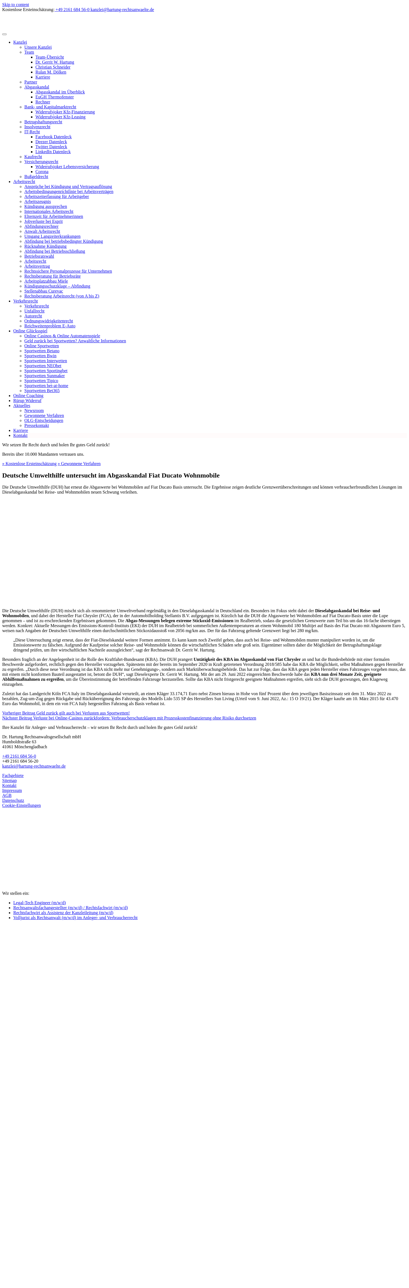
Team (29, 52)
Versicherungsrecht (41, 161)
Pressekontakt (36, 425)
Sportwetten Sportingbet (46, 370)
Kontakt (20, 435)
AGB (7, 795)
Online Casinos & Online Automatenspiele (62, 335)
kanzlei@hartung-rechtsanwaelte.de (34, 766)
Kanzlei (20, 42)
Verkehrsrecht (25, 301)
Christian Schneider (53, 67)
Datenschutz (13, 800)
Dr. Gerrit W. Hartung (54, 62)
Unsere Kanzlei (38, 47)
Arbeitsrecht (24, 181)
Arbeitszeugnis (37, 201)
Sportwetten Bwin (40, 355)
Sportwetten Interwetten (45, 360)
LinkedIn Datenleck (53, 151)
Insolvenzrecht (37, 126)
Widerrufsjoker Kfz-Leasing (60, 116)
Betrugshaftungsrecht (43, 121)
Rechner (42, 102)
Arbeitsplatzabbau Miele (46, 281)
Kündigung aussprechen (45, 206)
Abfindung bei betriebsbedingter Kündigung (63, 241)
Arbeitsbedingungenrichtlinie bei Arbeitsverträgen (68, 191)
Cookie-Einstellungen (21, 805)
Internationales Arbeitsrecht (48, 211)
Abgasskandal (36, 87)
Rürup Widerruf (27, 400)
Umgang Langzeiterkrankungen (52, 236)
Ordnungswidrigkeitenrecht (48, 321)
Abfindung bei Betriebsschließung (54, 251)
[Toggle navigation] (4, 34)
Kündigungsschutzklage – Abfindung (57, 286)
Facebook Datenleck (53, 136)
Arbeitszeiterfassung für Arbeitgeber (56, 196)
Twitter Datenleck (51, 146)
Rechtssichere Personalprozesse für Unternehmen (68, 271)
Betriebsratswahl (39, 256)
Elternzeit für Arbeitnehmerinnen (53, 216)
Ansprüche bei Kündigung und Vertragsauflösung (68, 186)
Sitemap (9, 780)
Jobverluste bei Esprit (43, 221)
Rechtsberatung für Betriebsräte (52, 276)
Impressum (12, 790)
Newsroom (34, 410)
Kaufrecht (33, 156)
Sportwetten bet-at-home (46, 385)
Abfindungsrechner (41, 226)
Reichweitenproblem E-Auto (49, 326)
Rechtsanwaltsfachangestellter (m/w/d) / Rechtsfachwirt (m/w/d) (70, 907)
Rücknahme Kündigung (45, 246)
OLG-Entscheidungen (43, 420)
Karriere (42, 77)
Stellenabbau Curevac (43, 291)
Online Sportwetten (41, 345)
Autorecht (33, 316)
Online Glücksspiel (30, 330)
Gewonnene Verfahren (44, 415)
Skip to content (15, 4)
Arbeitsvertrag (37, 266)
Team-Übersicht (49, 57)
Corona (41, 171)
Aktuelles (21, 405)
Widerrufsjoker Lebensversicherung (67, 166)
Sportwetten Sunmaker (44, 375)
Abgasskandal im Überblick (60, 92)
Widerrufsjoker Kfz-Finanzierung (65, 111)
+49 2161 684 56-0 (19, 756)
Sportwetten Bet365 (42, 390)
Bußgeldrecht (36, 176)
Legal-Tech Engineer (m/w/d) (39, 902)
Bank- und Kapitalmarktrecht (50, 107)
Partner (30, 82)
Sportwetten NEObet (42, 365)
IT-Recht (32, 131)
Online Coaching (28, 395)
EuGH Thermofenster (54, 97)
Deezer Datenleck (51, 141)
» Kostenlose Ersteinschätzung (29, 463)
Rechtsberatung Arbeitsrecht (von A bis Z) (61, 296)
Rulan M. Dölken (50, 72)
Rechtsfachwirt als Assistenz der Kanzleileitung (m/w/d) (63, 912)
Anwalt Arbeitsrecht (42, 231)
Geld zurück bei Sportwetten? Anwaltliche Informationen (75, 340)
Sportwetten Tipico (41, 380)
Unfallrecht (34, 311)
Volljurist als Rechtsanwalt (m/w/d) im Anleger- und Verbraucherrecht (75, 917)
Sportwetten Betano (41, 350)
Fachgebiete (13, 775)
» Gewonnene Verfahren (79, 463)
